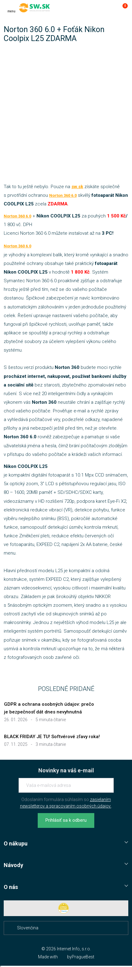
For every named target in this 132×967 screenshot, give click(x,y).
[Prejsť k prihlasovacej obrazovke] (110, 8)
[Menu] (11, 7)
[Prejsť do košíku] (122, 8)
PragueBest (83, 956)
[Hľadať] (97, 8)
